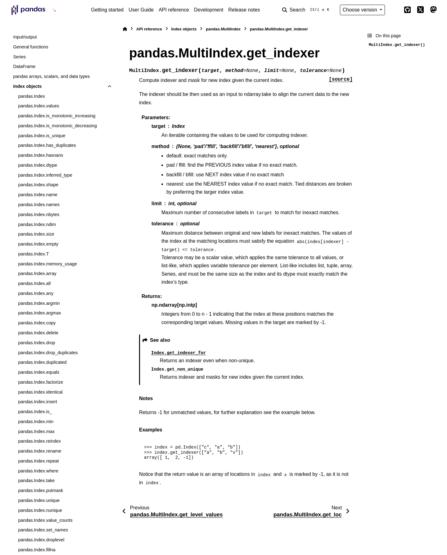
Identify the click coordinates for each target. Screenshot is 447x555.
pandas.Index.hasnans (40, 155)
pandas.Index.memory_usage (47, 263)
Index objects (27, 86)
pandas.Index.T (33, 253)
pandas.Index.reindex (39, 441)
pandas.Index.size (36, 234)
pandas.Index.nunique (40, 510)
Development (208, 9)
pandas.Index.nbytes (38, 214)
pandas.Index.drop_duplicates (48, 352)
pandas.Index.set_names (43, 529)
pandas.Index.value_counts (45, 520)
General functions (30, 46)
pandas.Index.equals (38, 372)
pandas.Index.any (35, 293)
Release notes (244, 9)
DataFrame (24, 66)
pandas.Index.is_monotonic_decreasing (57, 125)
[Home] (125, 29)
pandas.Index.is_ (35, 411)
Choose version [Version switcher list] (361, 9)
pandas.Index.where (38, 470)
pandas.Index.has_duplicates (47, 145)
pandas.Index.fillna (36, 549)
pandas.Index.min (35, 421)
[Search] (307, 10)
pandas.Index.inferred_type (45, 175)
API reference (174, 9)
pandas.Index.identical (40, 392)
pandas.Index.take (36, 480)
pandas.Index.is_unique (41, 135)
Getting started (107, 9)
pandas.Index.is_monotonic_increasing (56, 115)
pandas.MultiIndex (223, 29)
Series (19, 56)
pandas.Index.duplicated (42, 362)
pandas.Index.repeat (38, 460)
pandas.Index (31, 96)
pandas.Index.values (38, 105)
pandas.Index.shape (38, 184)
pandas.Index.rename (39, 451)
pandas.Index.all (34, 283)
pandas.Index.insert (37, 401)
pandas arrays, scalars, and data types (51, 76)
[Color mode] (394, 10)
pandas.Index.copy (37, 322)
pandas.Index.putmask (40, 490)
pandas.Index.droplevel (41, 539)
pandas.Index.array (37, 273)
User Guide (141, 9)
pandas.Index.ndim (37, 224)
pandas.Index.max (36, 431)
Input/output (25, 36)
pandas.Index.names (39, 204)
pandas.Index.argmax (39, 312)
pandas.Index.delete (38, 332)
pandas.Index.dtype (37, 165)
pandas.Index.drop (36, 342)
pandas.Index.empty (38, 243)
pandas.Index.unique (39, 500)
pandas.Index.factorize (40, 382)
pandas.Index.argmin (39, 303)
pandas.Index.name (37, 194)
